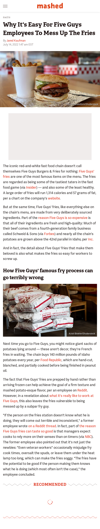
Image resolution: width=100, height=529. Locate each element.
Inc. (90, 239)
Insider (31, 187)
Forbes (49, 234)
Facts (6, 17)
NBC (88, 437)
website (54, 198)
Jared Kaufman (16, 40)
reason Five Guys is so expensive (62, 218)
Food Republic (51, 360)
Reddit (82, 390)
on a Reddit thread (42, 426)
